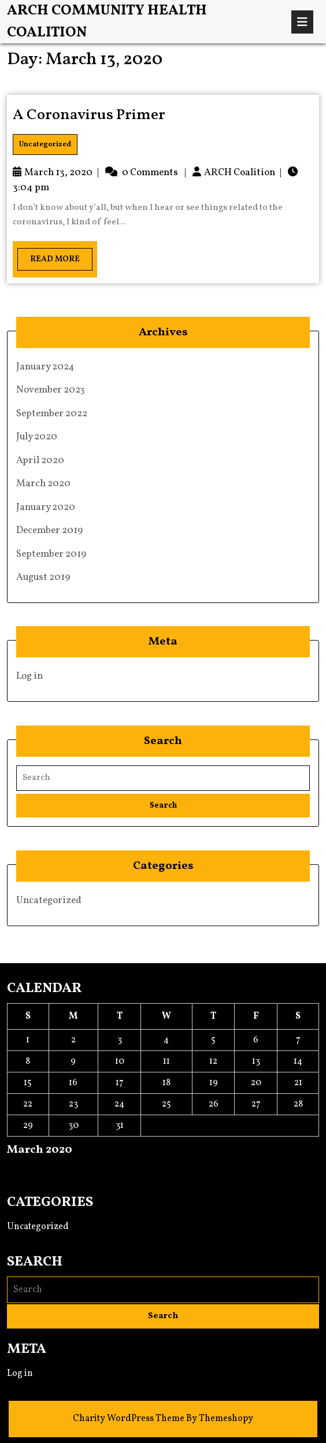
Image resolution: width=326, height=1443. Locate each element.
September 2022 (51, 413)
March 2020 (43, 483)
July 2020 (36, 436)
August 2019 (43, 577)
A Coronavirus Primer (89, 115)
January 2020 (45, 507)
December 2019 (49, 530)
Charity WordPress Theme (128, 1418)
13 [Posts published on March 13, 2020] (256, 1061)
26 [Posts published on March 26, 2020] (213, 1104)
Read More (48, 256)
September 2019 (51, 554)
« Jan (17, 1170)
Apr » (43, 1170)
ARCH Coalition (239, 172)
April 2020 (40, 460)
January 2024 (45, 366)
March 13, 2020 (58, 172)
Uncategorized (45, 144)
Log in (29, 676)
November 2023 (50, 390)
